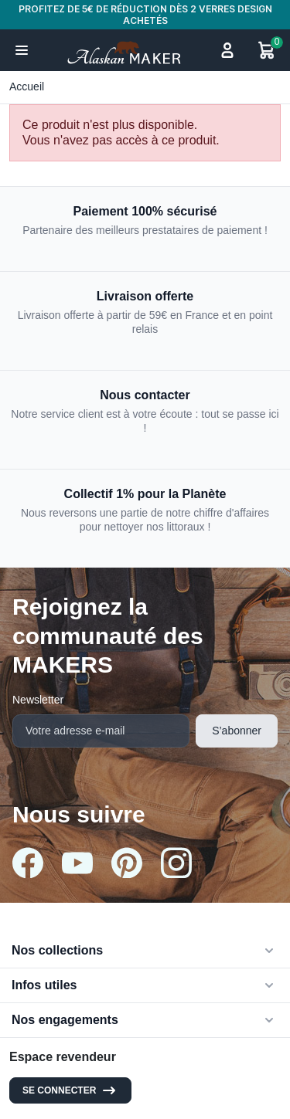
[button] (21, 50)
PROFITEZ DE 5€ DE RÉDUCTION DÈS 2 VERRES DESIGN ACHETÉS (145, 14)
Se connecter (70, 1090)
